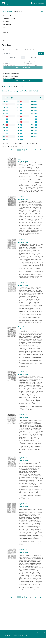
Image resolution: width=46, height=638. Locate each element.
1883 (18, 139)
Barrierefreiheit (7, 635)
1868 (4, 136)
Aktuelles (5, 30)
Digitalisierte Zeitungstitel (10, 16)
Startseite (5, 11)
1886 (32, 107)
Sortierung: (5, 143)
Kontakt (5, 32)
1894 (32, 130)
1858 (4, 107)
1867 (4, 133)
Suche (10, 11)
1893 (32, 127)
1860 (4, 113)
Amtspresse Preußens (9, 18)
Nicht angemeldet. (41, 633)
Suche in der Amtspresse (23, 80)
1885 (32, 104)
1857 (4, 104)
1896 (32, 136)
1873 (18, 110)
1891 (32, 122)
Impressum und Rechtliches (19, 633)
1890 (32, 119)
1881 (18, 133)
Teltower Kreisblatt (10, 78)
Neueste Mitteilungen (10, 75)
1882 (18, 136)
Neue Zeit (7, 63)
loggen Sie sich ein (8, 86)
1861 (4, 116)
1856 (4, 101)
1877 (18, 122)
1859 (4, 110)
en (42, 11)
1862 (4, 119)
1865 (4, 127)
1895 (32, 133)
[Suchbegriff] (20, 53)
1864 (4, 125)
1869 (4, 139)
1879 (18, 127)
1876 (18, 119)
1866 (4, 130)
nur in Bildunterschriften (32, 65)
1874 (18, 113)
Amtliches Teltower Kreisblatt (12, 73)
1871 (18, 104)
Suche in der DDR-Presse (23, 67)
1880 (18, 130)
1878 (18, 125)
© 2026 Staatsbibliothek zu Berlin (20, 635)
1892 (32, 125)
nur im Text (29, 63)
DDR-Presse (6, 21)
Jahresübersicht (7, 24)
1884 (32, 101)
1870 (18, 101)
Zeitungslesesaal (7, 40)
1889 (32, 116)
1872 (18, 107)
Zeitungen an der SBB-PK (9, 38)
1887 (32, 110)
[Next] (44, 150)
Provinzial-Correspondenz (11, 76)
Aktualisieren (33, 143)
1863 (4, 122)
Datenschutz (8, 633)
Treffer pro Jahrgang (10, 98)
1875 (18, 116)
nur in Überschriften (31, 62)
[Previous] (4, 150)
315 (40, 150)
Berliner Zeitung (9, 62)
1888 (32, 113)
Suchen (41, 53)
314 (35, 150)
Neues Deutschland (10, 65)
